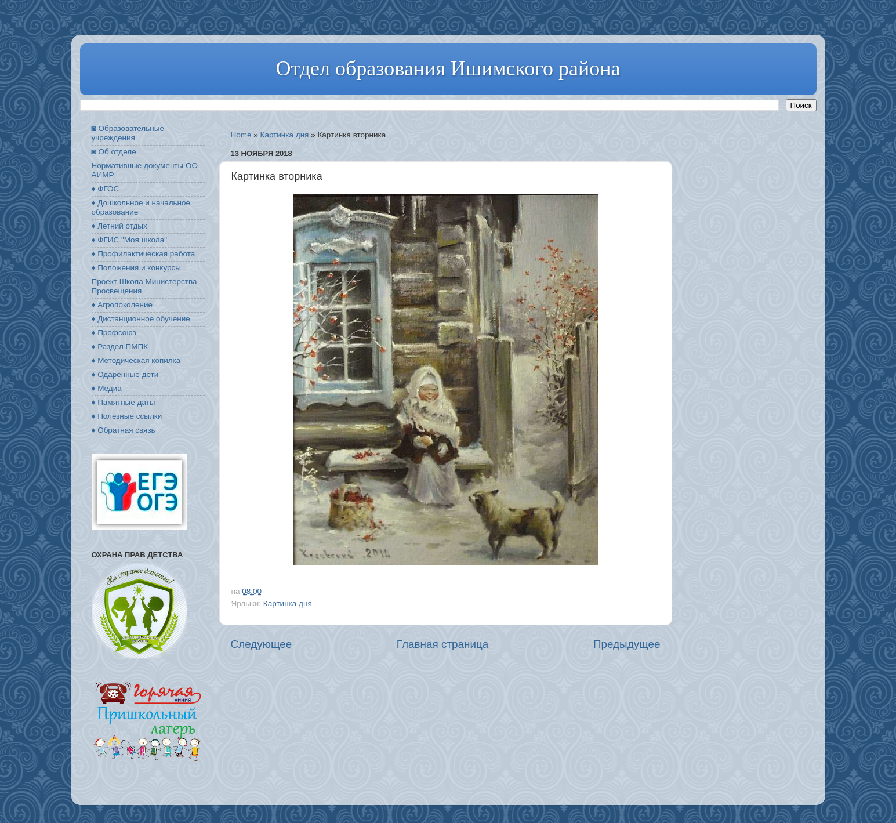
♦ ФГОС (105, 188)
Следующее (261, 644)
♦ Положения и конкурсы (136, 267)
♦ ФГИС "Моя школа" (129, 239)
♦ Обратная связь (123, 430)
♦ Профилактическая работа (143, 253)
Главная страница (443, 644)
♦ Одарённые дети (125, 374)
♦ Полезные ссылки (127, 416)
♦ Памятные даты (123, 402)
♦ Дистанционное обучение (141, 318)
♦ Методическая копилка (136, 360)
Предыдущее (627, 644)
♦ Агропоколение (122, 304)
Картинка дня (284, 134)
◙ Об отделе (114, 151)
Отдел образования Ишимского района (447, 68)
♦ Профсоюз (114, 332)
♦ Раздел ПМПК (120, 346)
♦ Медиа (107, 388)
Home (241, 134)
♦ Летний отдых (119, 226)
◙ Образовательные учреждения (128, 133)
